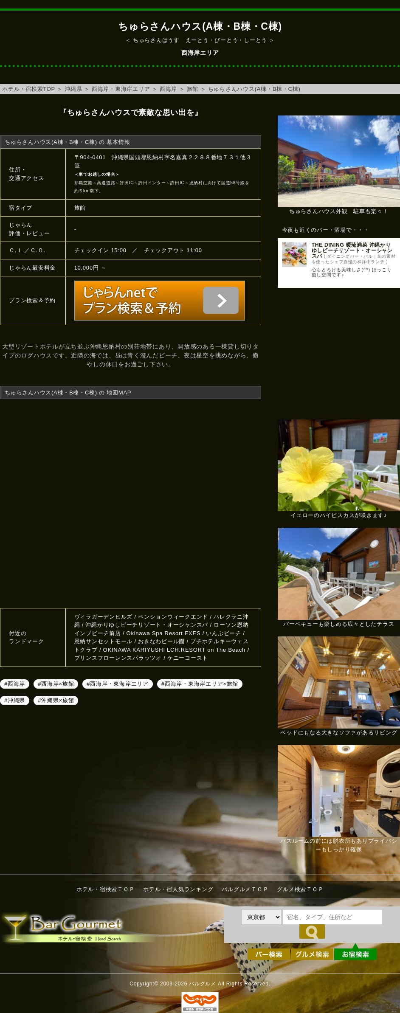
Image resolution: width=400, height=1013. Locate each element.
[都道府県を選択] (261, 917)
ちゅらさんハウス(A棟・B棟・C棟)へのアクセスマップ (130, 502)
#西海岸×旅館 (56, 684)
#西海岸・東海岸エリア (117, 684)
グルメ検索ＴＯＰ (300, 889)
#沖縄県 (14, 700)
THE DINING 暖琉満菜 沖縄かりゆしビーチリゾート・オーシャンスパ (352, 250)
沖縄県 (73, 89)
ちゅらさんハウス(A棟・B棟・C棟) (254, 89)
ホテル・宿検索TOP (28, 89)
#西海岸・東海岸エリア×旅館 (199, 684)
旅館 (193, 89)
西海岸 (168, 89)
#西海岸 (14, 684)
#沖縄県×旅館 (56, 700)
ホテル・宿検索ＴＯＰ (105, 889)
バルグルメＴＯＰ (245, 889)
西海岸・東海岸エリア (121, 89)
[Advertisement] (339, 358)
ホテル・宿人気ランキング (178, 889)
